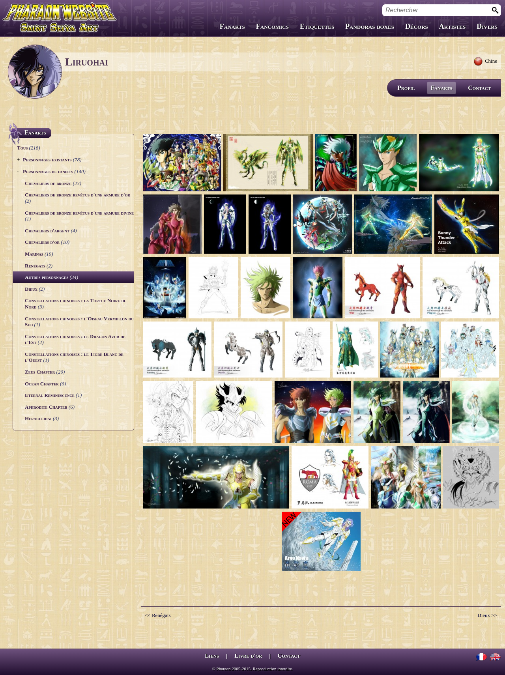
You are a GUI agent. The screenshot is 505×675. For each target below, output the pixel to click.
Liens (212, 656)
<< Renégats (158, 615)
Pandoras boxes (369, 26)
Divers (487, 26)
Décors (416, 26)
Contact (479, 87)
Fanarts (232, 26)
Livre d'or (248, 656)
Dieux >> (487, 615)
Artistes (452, 26)
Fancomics (272, 26)
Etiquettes (317, 26)
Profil (406, 87)
